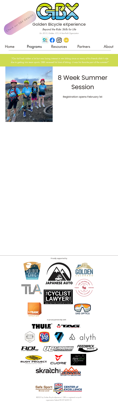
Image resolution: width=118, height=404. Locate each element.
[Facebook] (52, 40)
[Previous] (12, 60)
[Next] (106, 60)
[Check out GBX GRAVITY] (20, 23)
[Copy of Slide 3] (57, 61)
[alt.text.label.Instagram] (59, 40)
